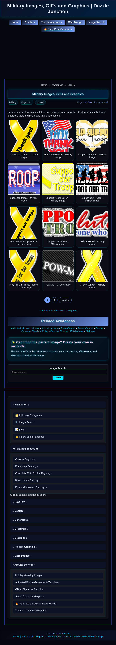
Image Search (96, 22)
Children (90, 331)
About (25, 636)
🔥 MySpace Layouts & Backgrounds (35, 603)
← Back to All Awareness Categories (58, 310)
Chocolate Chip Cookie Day (33, 473)
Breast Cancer (85, 328)
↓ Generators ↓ (21, 520)
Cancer (100, 328)
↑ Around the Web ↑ (24, 564)
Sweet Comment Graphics (29, 596)
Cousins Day (25, 459)
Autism (55, 328)
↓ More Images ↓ (22, 555)
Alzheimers (33, 328)
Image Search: (58, 368)
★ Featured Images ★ (25, 448)
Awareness (57, 85)
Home (15, 22)
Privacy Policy (54, 636)
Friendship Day (26, 466)
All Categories (38, 636)
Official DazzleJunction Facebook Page (84, 636)
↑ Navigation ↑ (21, 404)
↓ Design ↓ (19, 511)
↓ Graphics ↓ (20, 538)
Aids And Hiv (18, 328)
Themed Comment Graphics (30, 610)
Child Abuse (76, 331)
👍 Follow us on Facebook (29, 436)
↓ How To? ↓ (20, 502)
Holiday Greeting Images (28, 575)
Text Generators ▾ (51, 22)
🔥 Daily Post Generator (58, 29)
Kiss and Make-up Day (31, 487)
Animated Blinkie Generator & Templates (37, 582)
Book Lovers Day (27, 480)
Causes (25, 331)
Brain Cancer (68, 328)
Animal (45, 328)
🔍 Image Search (24, 422)
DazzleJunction (61, 633)
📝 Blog (19, 429)
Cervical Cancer (59, 331)
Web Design (75, 22)
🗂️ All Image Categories (28, 415)
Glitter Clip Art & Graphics (29, 589)
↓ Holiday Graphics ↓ (25, 546)
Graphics (29, 22)
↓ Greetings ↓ (20, 529)
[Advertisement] (58, 56)
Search (58, 378)
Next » (65, 300)
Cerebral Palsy (40, 331)
